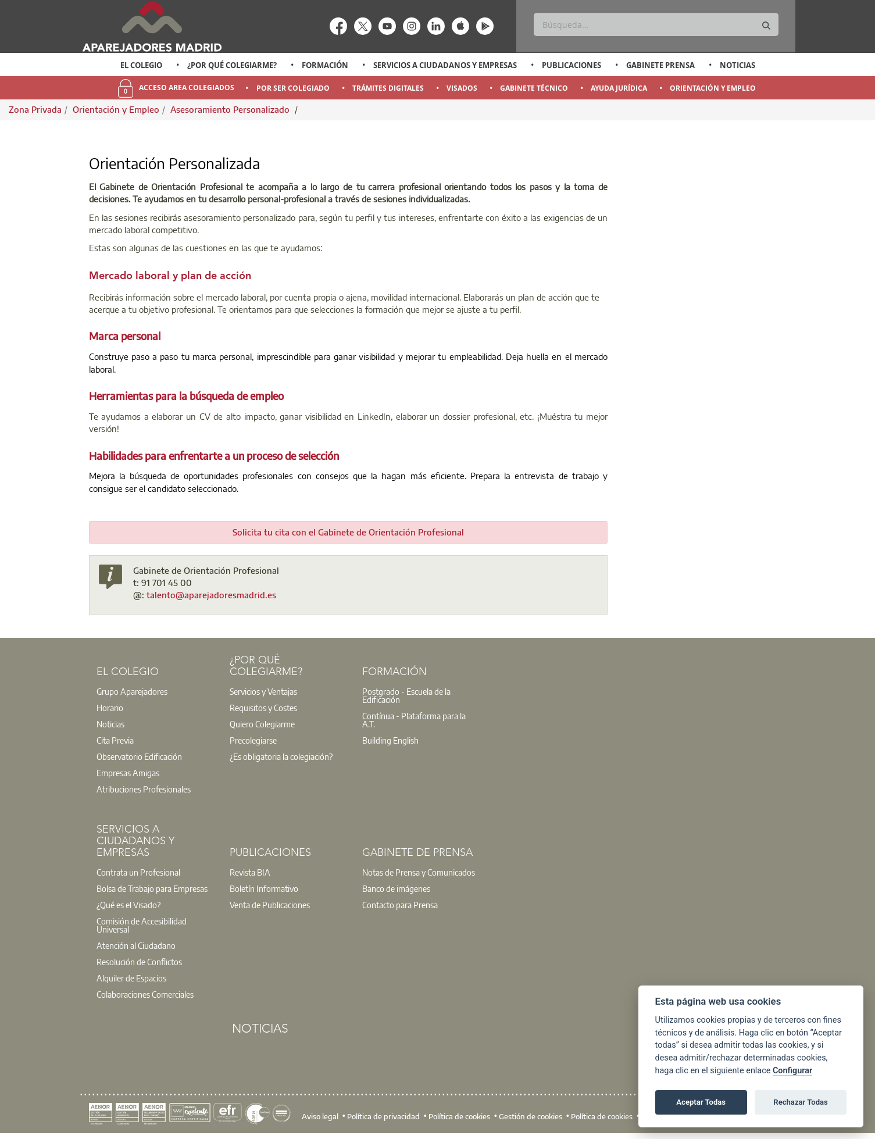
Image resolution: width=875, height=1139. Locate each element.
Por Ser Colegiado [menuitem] (293, 88)
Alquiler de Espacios (131, 978)
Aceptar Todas (701, 1102)
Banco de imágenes (396, 888)
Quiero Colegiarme (262, 724)
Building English (390, 740)
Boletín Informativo (264, 888)
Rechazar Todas (800, 1102)
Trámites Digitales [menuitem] (388, 88)
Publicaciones (571, 65)
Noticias (737, 65)
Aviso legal (320, 1115)
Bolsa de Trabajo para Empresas (152, 888)
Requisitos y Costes (263, 707)
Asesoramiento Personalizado (231, 109)
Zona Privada (35, 109)
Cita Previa (115, 740)
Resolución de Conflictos (139, 961)
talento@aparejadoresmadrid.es (211, 595)
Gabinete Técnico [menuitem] (534, 88)
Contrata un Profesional (138, 872)
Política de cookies (459, 1115)
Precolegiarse (253, 740)
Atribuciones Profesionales (144, 789)
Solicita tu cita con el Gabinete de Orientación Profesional (348, 532)
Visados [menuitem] (462, 88)
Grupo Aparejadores (132, 691)
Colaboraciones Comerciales (145, 994)
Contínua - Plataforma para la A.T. (414, 719)
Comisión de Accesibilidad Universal (142, 925)
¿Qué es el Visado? (128, 904)
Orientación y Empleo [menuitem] (713, 88)
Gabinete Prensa (660, 65)
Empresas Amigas (128, 772)
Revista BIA (250, 872)
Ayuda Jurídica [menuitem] (619, 88)
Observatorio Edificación (139, 756)
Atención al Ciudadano (136, 945)
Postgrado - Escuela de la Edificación (406, 695)
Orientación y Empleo (116, 109)
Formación (325, 65)
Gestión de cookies (530, 1115)
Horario (110, 707)
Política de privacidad (383, 1115)
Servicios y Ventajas (263, 691)
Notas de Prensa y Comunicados (418, 872)
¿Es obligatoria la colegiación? (281, 756)
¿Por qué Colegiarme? (232, 65)
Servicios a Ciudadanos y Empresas (445, 65)
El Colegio (141, 65)
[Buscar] (656, 24)
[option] (141, 65)
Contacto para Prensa (400, 904)
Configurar (792, 1071)
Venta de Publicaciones (270, 904)
